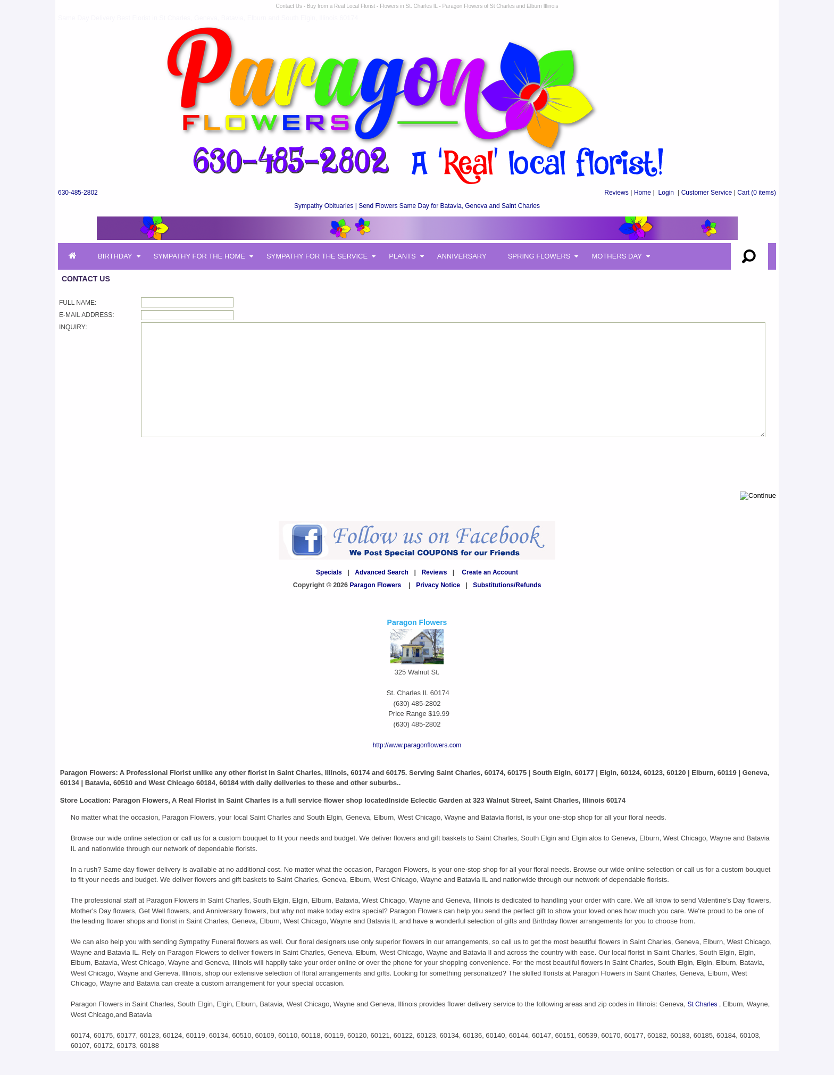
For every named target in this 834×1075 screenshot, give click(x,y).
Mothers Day (616, 256)
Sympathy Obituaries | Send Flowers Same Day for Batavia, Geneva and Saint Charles (417, 206)
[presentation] (222, 487)
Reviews (616, 192)
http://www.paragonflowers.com (417, 769)
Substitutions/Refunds (507, 609)
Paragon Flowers (376, 609)
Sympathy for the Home (199, 256)
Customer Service (706, 192)
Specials (329, 596)
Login (666, 192)
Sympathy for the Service (317, 256)
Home (642, 192)
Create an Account (490, 596)
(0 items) (756, 192)
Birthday (115, 256)
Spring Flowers (539, 256)
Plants (402, 256)
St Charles (703, 1028)
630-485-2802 (78, 192)
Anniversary (462, 256)
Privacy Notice (438, 609)
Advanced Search (381, 596)
